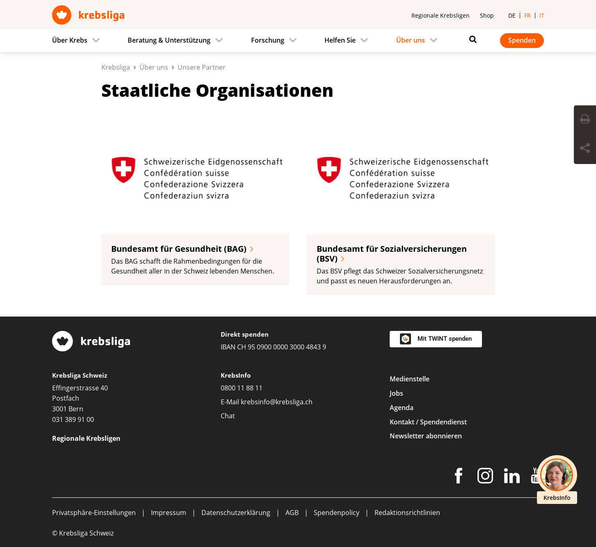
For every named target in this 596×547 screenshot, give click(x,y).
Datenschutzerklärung (235, 512)
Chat (228, 415)
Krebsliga (115, 67)
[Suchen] (471, 39)
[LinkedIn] (512, 477)
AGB (292, 512)
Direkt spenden (245, 334)
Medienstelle (409, 378)
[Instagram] (485, 477)
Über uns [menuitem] (410, 40)
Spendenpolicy (336, 512)
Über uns (153, 67)
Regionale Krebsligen (440, 15)
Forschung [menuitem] (267, 40)
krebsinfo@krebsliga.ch (277, 401)
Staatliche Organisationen (217, 90)
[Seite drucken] (585, 120)
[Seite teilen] (585, 149)
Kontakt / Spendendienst (428, 421)
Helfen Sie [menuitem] (340, 40)
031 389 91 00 (73, 419)
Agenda (401, 407)
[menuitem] (78, 40)
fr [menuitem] (527, 15)
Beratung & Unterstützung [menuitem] (169, 40)
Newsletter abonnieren (426, 435)
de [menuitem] (512, 15)
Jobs (396, 393)
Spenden (522, 40)
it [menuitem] (541, 15)
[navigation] (298, 40)
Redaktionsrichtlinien (407, 512)
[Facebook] (458, 477)
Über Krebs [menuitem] (69, 40)
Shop (487, 15)
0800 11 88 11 (242, 387)
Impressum (168, 512)
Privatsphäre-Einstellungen (94, 512)
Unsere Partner (202, 67)
